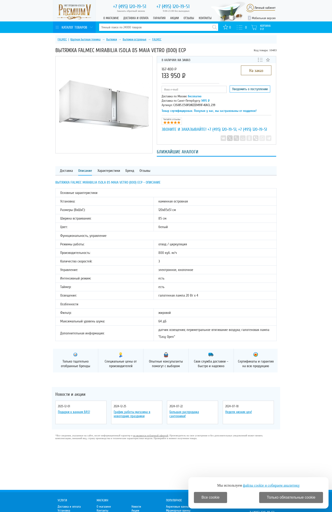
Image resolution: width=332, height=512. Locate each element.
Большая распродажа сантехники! (184, 414)
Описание (85, 171)
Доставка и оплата (135, 18)
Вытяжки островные (134, 39)
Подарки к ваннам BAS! (74, 412)
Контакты (205, 18)
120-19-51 (129, 6)
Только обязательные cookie (291, 497)
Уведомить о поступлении (250, 89)
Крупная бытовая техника (85, 39)
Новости (136, 507)
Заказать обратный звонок (131, 10)
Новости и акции (70, 394)
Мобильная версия (264, 18)
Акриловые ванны (177, 507)
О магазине (111, 18)
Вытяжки (111, 39)
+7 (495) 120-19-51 (222, 129)
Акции (174, 18)
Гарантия (159, 18)
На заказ (256, 70)
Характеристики (109, 171)
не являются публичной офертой (150, 435)
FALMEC (62, 39)
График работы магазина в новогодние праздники (132, 414)
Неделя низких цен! (238, 412)
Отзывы (189, 18)
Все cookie (210, 497)
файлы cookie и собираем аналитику (271, 485)
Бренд (129, 171)
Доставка (66, 171)
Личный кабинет (265, 8)
